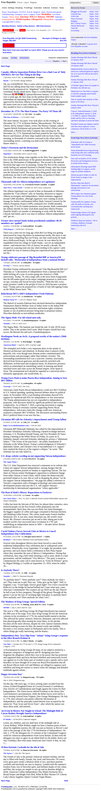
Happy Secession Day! (11, 674)
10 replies (36, 263)
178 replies (40, 677)
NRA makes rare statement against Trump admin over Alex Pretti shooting (83, 196)
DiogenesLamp (29, 677)
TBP (25, 573)
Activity (14, 58)
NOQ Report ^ (9, 229)
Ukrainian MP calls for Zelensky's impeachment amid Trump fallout (33, 419)
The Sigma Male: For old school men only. (21, 317)
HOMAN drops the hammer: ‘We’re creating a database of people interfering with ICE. (84, 222)
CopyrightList (60, 19)
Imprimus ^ (8, 154)
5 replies (43, 150)
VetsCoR (74, 28)
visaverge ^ (7, 386)
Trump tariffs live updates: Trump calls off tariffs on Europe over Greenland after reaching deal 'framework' (83, 205)
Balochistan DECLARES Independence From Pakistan (27, 293)
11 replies (39, 641)
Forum (20, 2)
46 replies (43, 750)
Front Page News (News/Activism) (84, 138)
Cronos (27, 495)
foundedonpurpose (31, 320)
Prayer (4, 12)
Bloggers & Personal (78, 12)
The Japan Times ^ (10, 462)
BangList (36, 12)
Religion (74, 21)
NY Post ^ (7, 266)
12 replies (37, 114)
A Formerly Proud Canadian (36, 184)
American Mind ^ (10, 345)
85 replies (38, 383)
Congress (31, 14)
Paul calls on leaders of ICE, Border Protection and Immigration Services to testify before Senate (84, 160)
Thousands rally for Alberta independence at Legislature (28, 182)
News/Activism (76, 19)
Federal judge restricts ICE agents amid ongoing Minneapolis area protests (83, 214)
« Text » (64, 61)
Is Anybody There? (10, 570)
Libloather (27, 263)
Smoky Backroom (77, 26)
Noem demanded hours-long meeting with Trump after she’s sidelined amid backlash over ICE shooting (85, 152)
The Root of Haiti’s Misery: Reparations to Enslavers (26, 492)
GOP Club (75, 16)
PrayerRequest (13, 12)
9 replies (43, 320)
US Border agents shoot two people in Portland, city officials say (85, 86)
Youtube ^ (7, 323)
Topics (91, 12)
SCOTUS (22, 12)
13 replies (32, 573)
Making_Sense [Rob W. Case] (34, 604)
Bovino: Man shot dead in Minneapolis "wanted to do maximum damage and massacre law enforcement (85, 186)
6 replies (51, 184)
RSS (66, 781)
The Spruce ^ (8, 753)
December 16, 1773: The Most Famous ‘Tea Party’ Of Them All (31, 111)
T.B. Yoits (28, 114)
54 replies (37, 342)
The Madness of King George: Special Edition (23, 601)
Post (96, 12)
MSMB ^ (6, 608)
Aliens (43, 12)
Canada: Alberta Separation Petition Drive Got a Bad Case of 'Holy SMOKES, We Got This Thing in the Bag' (33, 73)
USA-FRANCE (30, 459)
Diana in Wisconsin (30, 750)
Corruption (18, 14)
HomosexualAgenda (53, 12)
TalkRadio (58, 17)
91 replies (35, 495)
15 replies (35, 422)
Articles (5, 58)
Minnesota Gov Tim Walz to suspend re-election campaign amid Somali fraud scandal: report (84, 93)
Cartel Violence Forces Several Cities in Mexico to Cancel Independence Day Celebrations (28, 532)
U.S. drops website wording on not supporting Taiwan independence (33, 456)
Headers (56, 61)
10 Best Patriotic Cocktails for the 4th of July (22, 747)
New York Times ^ (10, 498)
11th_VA (26, 422)
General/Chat (76, 14)
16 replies (38, 226)
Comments (24, 58)
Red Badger (27, 342)
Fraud (38, 14)
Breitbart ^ (7, 540)
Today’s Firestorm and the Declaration (19, 148)
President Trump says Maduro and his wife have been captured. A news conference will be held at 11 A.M (85, 126)
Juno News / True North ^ (13, 188)
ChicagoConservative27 (33, 537)
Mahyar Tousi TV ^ (11, 300)
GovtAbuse (56, 14)
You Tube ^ (7, 644)
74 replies (38, 296)
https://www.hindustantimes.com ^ (16, 425)
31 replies (39, 77)
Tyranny (5, 17)
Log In (26, 2)
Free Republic (8, 2)
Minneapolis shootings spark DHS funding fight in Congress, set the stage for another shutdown (83, 169)
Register (33, 2)
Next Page (5, 66)
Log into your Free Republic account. (84, 45)
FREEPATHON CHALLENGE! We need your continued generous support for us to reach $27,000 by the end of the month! (85, 72)
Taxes (25, 14)
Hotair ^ (6, 81)
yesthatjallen (28, 383)
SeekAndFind (29, 77)
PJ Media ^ (7, 719)
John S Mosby (28, 641)
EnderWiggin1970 (32, 150)
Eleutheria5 (28, 296)
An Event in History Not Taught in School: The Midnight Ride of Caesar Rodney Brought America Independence (32, 712)
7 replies (47, 537)
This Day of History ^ (11, 117)
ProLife (30, 12)
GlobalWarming (8, 14)
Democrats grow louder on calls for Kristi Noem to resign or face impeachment (84, 177)
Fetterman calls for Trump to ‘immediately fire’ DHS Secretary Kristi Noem (83, 144)
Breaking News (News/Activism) (83, 53)
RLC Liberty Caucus (78, 23)
